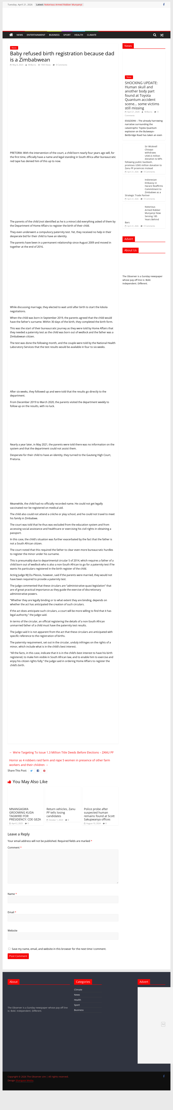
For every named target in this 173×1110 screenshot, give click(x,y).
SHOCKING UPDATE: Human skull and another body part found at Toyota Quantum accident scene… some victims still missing (142, 95)
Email (12, 912)
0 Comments (60, 64)
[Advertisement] (63, 192)
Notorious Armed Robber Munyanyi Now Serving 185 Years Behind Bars (63, 6)
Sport (67, 34)
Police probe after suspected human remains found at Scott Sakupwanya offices (99, 814)
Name (12, 894)
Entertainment (36, 34)
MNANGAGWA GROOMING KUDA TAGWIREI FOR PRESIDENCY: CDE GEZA (25, 814)
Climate (91, 34)
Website (12, 930)
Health (78, 34)
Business (54, 34)
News (20, 34)
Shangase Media (24, 1080)
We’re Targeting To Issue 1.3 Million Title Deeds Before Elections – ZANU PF (61, 752)
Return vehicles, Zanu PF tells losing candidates (61, 812)
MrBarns (32, 64)
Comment (15, 847)
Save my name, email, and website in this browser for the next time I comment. (59, 949)
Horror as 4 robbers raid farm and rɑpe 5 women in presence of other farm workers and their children (59, 762)
